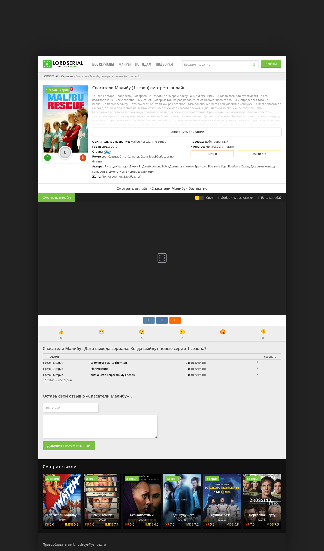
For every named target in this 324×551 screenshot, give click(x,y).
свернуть (270, 357)
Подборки (164, 64)
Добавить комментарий (68, 446)
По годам (143, 64)
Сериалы (67, 76)
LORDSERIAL (50, 76)
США (107, 151)
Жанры (125, 64)
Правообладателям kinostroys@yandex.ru (74, 544)
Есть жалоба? (269, 197)
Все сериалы (103, 64)
